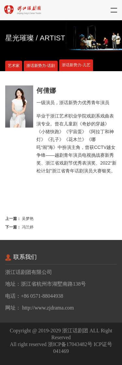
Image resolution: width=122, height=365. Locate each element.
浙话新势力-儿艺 (76, 65)
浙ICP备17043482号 (70, 344)
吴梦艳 (28, 219)
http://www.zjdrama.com (48, 307)
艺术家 (14, 66)
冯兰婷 (28, 228)
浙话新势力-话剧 (40, 66)
